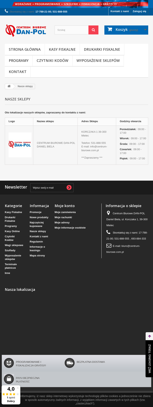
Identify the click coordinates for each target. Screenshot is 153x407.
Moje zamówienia (65, 212)
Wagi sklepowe (14, 245)
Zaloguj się (139, 11)
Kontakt (17, 71)
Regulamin (36, 241)
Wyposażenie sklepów (98, 60)
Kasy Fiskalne (62, 49)
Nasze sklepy (38, 231)
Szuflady (10, 250)
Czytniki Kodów (52, 60)
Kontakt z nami (120, 11)
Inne (7, 273)
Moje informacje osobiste (70, 227)
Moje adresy (62, 222)
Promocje (35, 212)
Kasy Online (12, 231)
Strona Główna (25, 49)
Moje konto (65, 205)
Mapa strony (37, 255)
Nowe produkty (39, 217)
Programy (18, 60)
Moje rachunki (63, 217)
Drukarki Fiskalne (102, 49)
